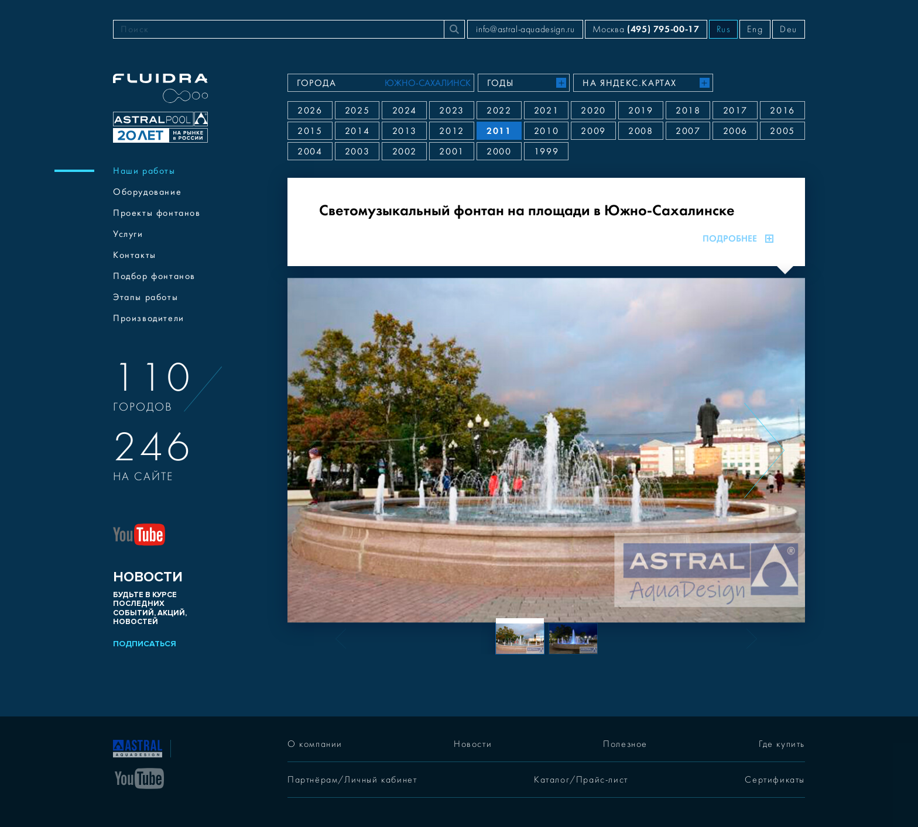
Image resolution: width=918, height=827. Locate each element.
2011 (499, 130)
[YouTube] (139, 777)
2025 (357, 110)
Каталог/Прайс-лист (581, 779)
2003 (357, 151)
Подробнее (738, 239)
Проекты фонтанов (157, 213)
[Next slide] (764, 450)
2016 (782, 110)
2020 (593, 110)
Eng (755, 29)
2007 (688, 131)
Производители (148, 318)
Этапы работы (145, 297)
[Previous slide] (328, 450)
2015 (309, 131)
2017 (735, 110)
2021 (546, 110)
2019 (640, 110)
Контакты (134, 255)
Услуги (128, 234)
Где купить (782, 744)
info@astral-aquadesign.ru (525, 29)
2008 (640, 131)
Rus (724, 29)
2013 (404, 131)
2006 (735, 131)
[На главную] (137, 747)
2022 (499, 110)
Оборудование (147, 192)
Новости (473, 744)
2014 (357, 131)
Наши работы (144, 171)
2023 (451, 110)
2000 (499, 151)
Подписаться (144, 644)
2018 (688, 110)
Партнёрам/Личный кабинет (352, 779)
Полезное (625, 744)
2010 (546, 131)
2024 (404, 110)
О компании (314, 744)
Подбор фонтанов (154, 276)
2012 (451, 131)
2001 (451, 151)
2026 (309, 110)
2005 (782, 131)
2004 (309, 151)
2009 (593, 131)
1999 (546, 151)
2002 (404, 151)
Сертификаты (775, 779)
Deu (788, 29)
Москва (645, 29)
